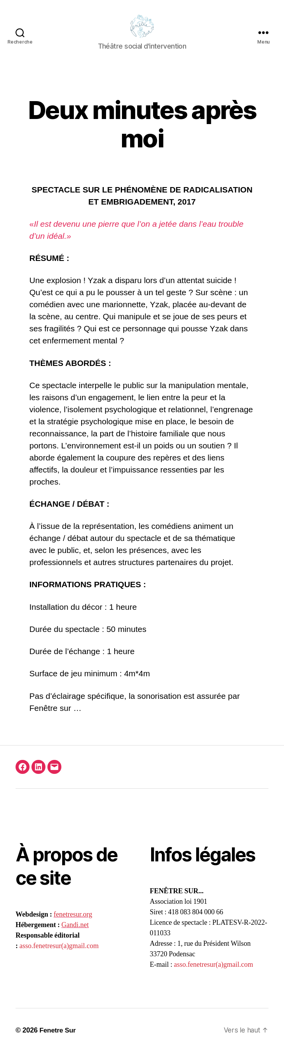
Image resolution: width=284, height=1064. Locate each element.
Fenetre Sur (58, 1042)
